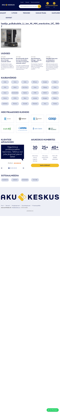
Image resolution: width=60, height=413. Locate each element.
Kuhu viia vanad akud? (35, 2)
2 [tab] (10, 168)
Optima (25, 93)
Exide (5, 82)
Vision (55, 87)
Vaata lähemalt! (45, 165)
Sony (45, 103)
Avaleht (3, 13)
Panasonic (35, 103)
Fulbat (55, 82)
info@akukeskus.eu (16, 207)
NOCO (45, 93)
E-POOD (14, 13)
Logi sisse (47, 7)
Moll (5, 87)
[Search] (39, 6)
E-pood (21, 2)
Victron (5, 98)
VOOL (15, 98)
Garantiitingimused (26, 205)
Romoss (15, 103)
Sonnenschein (15, 93)
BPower (35, 82)
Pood (2, 205)
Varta (15, 82)
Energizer (45, 98)
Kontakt (9, 18)
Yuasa (35, 87)
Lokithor (55, 93)
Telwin (25, 98)
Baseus (55, 98)
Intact (5, 93)
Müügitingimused (16, 205)
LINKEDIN (15, 180)
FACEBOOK (5, 180)
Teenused (27, 2)
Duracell (25, 103)
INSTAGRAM (25, 180)
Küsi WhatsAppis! (52, 410)
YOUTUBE (35, 180)
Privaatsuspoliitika (36, 205)
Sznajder (45, 82)
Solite (25, 82)
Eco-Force (25, 87)
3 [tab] (12, 168)
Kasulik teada (41, 13)
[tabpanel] (12, 155)
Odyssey (45, 87)
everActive (5, 103)
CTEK (35, 93)
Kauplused (56, 13)
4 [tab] (14, 168)
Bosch (15, 87)
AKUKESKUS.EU (30, 211)
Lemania (35, 98)
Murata (55, 103)
